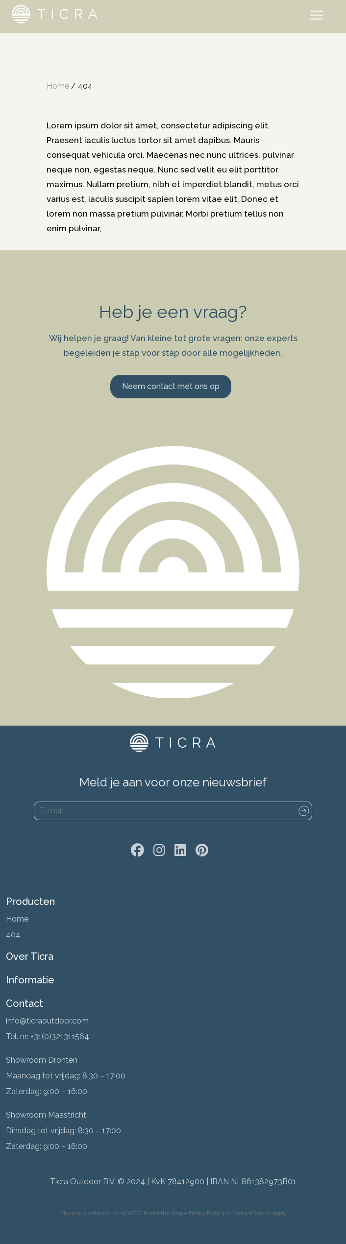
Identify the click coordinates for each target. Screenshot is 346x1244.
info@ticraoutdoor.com (47, 1020)
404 (13, 934)
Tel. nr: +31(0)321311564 (47, 1036)
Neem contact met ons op (171, 386)
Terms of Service (252, 1213)
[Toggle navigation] (318, 16)
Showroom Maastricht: (47, 1115)
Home (58, 86)
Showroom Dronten (41, 1060)
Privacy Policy (204, 1213)
